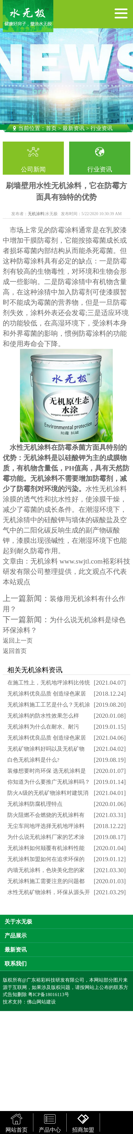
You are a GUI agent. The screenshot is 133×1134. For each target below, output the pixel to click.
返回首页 (15, 651)
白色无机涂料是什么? (33, 760)
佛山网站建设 (41, 1002)
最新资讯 (73, 128)
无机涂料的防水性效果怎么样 (43, 716)
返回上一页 (18, 640)
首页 (51, 128)
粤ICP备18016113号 (48, 994)
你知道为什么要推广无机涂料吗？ (48, 782)
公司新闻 (33, 169)
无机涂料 (36, 213)
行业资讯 (99, 169)
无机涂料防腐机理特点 (34, 804)
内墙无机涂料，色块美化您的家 (46, 870)
